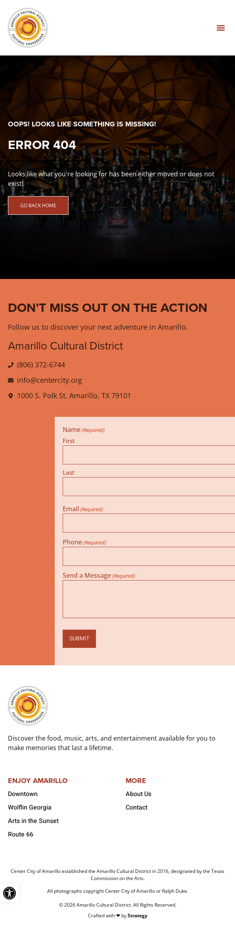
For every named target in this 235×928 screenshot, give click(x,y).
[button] (220, 27)
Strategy (137, 915)
